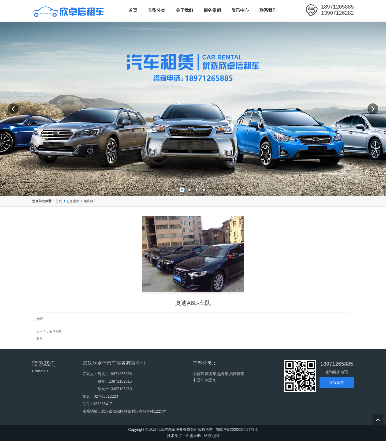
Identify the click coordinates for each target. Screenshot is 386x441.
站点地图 (211, 436)
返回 (39, 339)
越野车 (222, 374)
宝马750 (55, 331)
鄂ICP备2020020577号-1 (237, 429)
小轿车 (198, 374)
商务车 (210, 374)
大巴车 (210, 380)
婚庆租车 (90, 201)
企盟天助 (193, 436)
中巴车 (198, 380)
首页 (58, 201)
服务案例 (73, 201)
